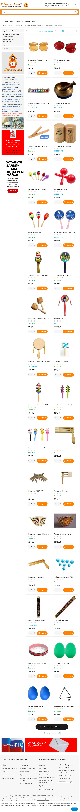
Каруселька (58, 319)
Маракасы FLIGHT (61, 189)
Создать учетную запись (10, 768)
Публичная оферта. (43, 800)
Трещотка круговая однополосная (35, 577)
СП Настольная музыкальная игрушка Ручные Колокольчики (38, 103)
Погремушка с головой (36, 448)
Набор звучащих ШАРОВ (63, 577)
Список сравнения (8, 778)
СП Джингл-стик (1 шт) (63, 405)
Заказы (4, 772)
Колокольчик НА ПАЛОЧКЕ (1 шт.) (38, 405)
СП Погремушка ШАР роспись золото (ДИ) (62, 276)
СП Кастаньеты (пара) (62, 60)
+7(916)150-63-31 (52, 6)
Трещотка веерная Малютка (38, 534)
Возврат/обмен (44, 772)
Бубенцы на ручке (61, 362)
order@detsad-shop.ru (65, 778)
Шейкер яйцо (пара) (35, 706)
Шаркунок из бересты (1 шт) (38, 319)
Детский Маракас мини (37, 189)
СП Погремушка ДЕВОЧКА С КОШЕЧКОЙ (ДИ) (38, 276)
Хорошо (74, 809)
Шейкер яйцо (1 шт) (61, 663)
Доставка (42, 768)
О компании (24, 765)
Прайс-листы (43, 786)
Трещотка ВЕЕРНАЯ (35, 491)
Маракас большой (34, 233)
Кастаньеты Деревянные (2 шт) (38, 60)
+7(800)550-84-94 (52, 3)
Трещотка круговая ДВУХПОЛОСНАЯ (61, 448)
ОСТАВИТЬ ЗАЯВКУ (46, 789)
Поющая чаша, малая (62, 103)
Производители (25, 775)
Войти (4, 765)
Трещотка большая (61, 491)
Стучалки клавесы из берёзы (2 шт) (39, 146)
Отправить (13, 191)
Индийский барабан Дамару (39, 362)
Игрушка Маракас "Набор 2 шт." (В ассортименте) (64, 233)
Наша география (26, 784)
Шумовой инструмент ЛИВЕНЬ (62, 620)
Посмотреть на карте (65, 782)
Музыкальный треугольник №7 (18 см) (64, 706)
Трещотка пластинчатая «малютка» (63, 534)
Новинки (42, 765)
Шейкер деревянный (62, 146)
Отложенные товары (9, 775)
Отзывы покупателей (27, 768)
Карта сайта (24, 772)
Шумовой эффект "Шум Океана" (37, 663)
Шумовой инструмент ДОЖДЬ (36, 620)
